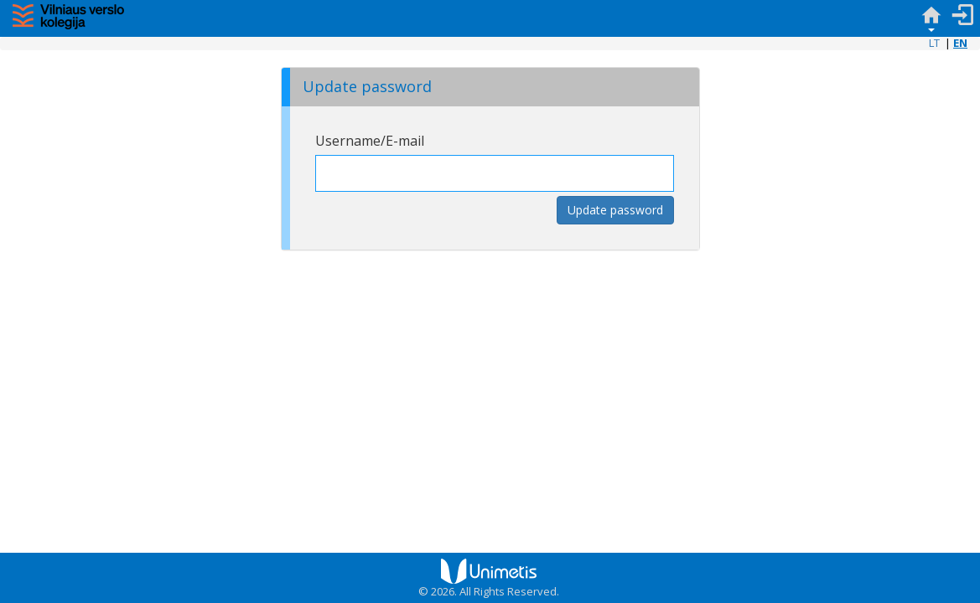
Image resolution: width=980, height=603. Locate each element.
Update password (615, 210)
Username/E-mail (369, 140)
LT (934, 42)
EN (960, 42)
